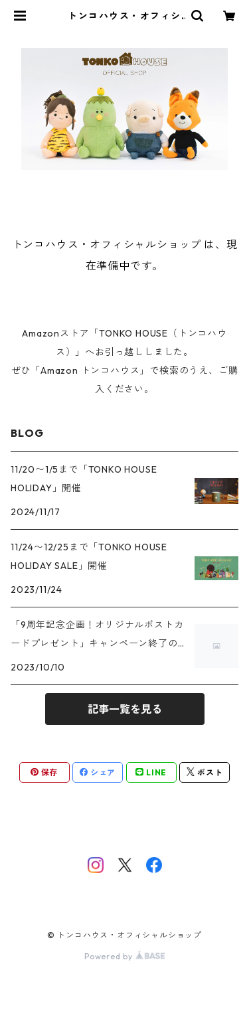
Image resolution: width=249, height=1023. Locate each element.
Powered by (124, 956)
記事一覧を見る (125, 709)
